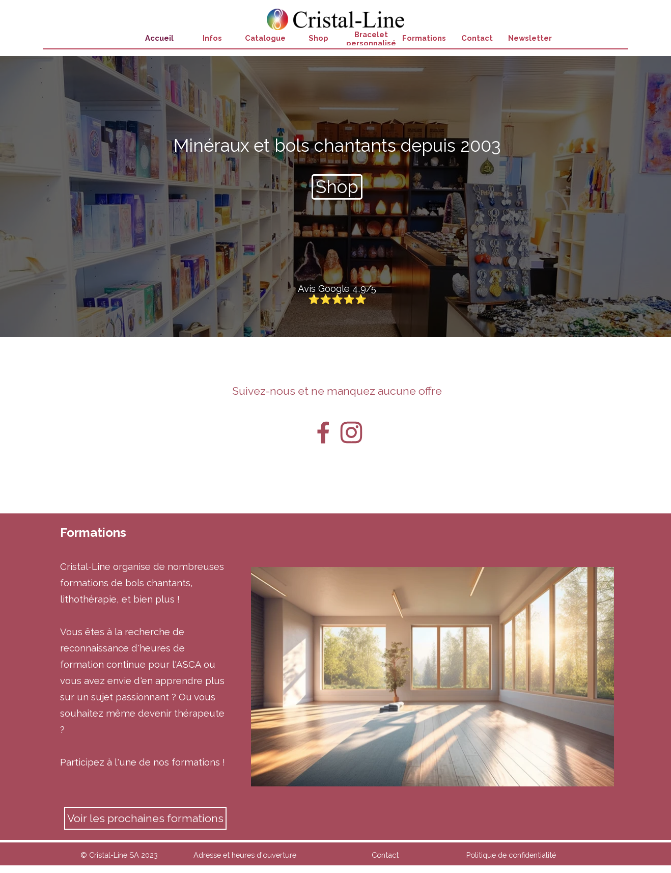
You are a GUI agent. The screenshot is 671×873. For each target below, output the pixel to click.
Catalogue (265, 38)
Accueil (159, 38)
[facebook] (323, 432)
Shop (318, 38)
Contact (477, 38)
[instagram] (351, 432)
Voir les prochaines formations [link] (145, 818)
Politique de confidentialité (511, 855)
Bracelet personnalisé (371, 38)
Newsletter (530, 38)
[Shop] (337, 187)
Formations (424, 38)
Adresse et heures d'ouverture (244, 855)
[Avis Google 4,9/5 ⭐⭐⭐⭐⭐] (337, 294)
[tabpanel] (337, 145)
